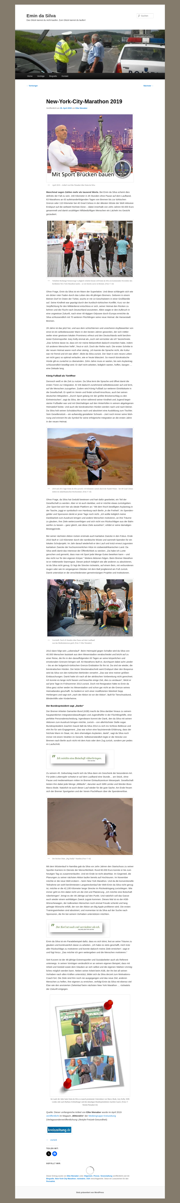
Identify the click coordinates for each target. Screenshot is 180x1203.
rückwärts (81, 1179)
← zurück (51, 1140)
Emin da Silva (41, 15)
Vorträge (40, 76)
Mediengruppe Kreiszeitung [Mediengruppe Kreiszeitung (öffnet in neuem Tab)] (102, 1116)
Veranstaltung (106, 1176)
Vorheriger (32, 86)
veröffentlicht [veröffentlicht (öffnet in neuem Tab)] (52, 1116)
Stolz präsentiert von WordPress (90, 1192)
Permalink (50, 1181)
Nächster (148, 86)
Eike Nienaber (81, 108)
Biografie (53, 76)
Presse (96, 1176)
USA (88, 1179)
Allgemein (88, 1176)
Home (29, 76)
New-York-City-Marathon (65, 1179)
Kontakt (65, 76)
